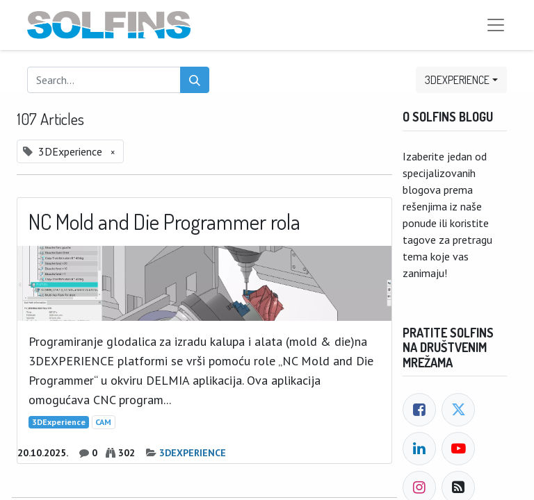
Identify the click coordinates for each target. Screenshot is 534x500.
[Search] (194, 80)
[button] (461, 80)
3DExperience (59, 422)
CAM (103, 422)
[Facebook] (419, 409)
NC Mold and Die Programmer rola (164, 222)
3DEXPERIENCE (192, 453)
